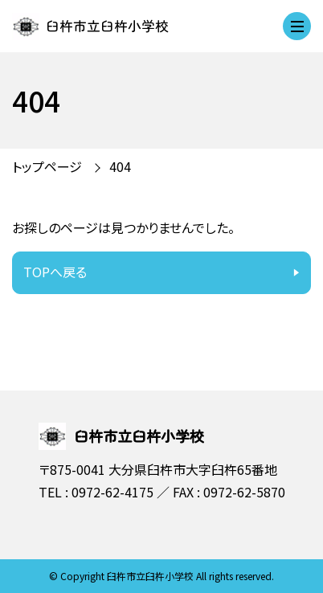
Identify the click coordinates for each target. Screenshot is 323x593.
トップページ (47, 166)
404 (120, 166)
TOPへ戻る (55, 271)
